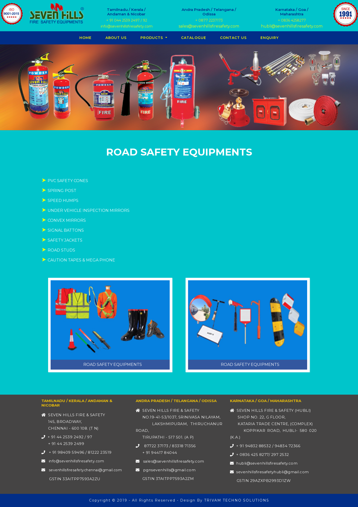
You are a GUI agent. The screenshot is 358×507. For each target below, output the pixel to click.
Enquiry (269, 37)
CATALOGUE (193, 37)
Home (86, 37)
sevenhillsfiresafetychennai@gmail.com (85, 470)
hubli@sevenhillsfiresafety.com (292, 26)
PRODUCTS (152, 37)
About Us (116, 37)
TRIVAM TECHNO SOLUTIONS (236, 500)
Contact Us (233, 37)
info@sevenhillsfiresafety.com (126, 26)
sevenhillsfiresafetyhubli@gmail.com (272, 472)
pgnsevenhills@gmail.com (168, 470)
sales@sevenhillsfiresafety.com (209, 26)
